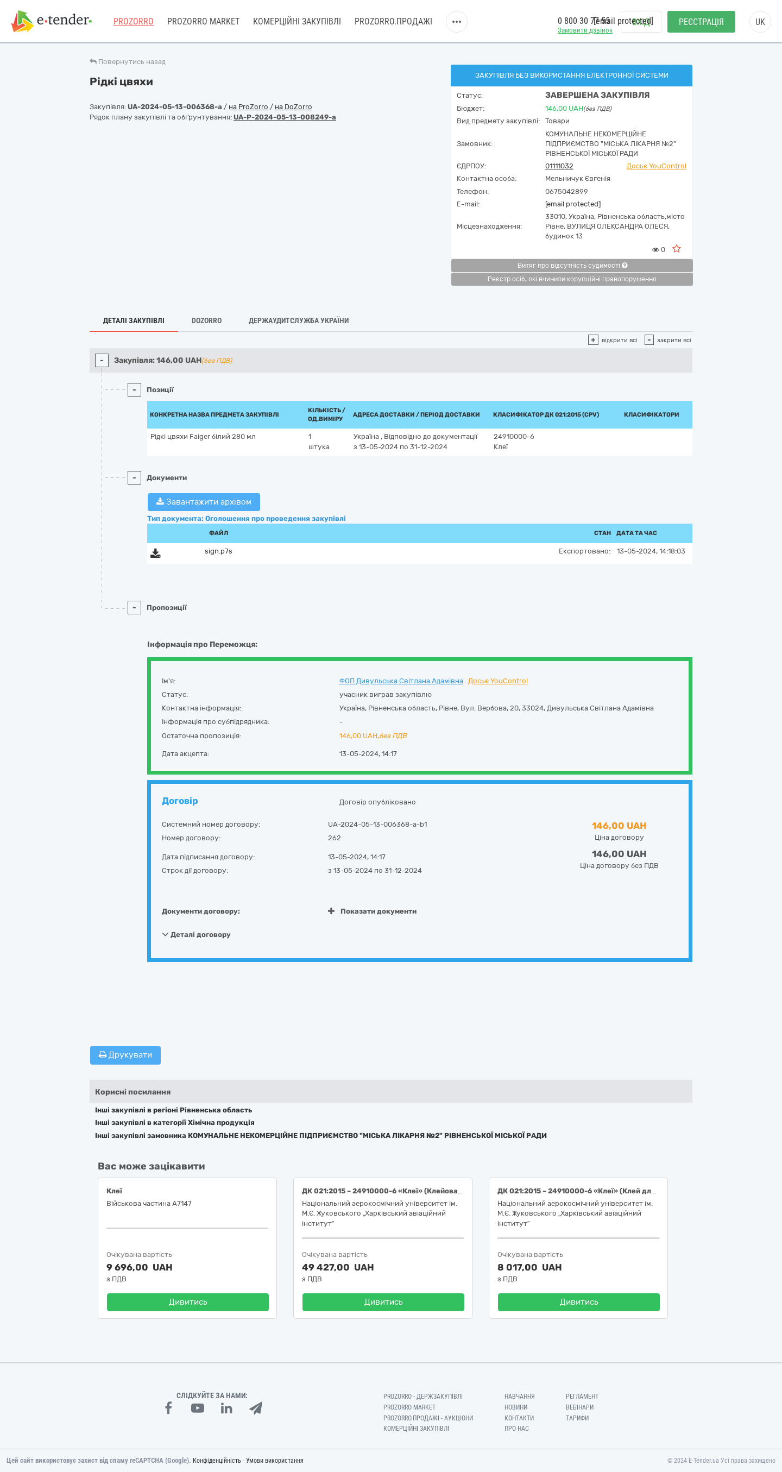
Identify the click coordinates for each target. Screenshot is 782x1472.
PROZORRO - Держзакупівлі (423, 1396)
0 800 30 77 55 (584, 21)
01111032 (559, 166)
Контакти (519, 1418)
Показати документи (372, 911)
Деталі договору (196, 934)
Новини (515, 1407)
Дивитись (188, 1302)
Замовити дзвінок (585, 30)
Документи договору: (201, 911)
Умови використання (275, 1460)
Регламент (582, 1396)
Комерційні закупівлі (297, 21)
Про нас (516, 1428)
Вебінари (580, 1407)
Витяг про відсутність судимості (572, 265)
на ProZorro (249, 107)
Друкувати (125, 1055)
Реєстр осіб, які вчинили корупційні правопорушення (572, 279)
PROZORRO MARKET (203, 21)
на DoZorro (293, 107)
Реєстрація (701, 22)
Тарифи (577, 1418)
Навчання (519, 1396)
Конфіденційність (217, 1460)
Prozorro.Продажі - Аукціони (428, 1418)
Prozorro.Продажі (393, 21)
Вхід (641, 22)
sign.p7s (218, 551)
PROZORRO (133, 21)
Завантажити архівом (203, 502)
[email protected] (573, 204)
